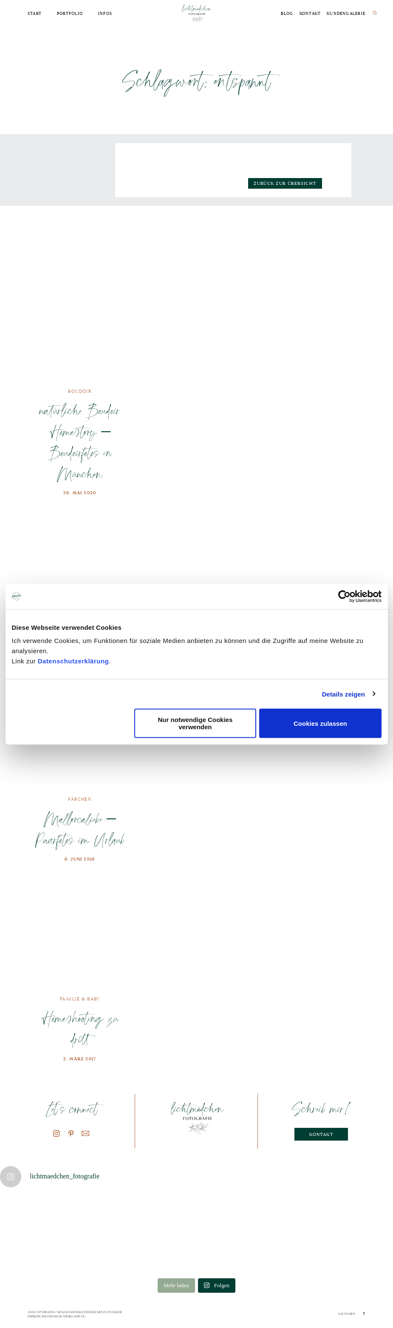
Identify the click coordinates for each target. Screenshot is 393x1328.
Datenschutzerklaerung (65, 1316)
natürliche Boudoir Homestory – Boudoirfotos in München (80, 442)
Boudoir (79, 391)
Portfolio (70, 14)
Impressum (36, 1316)
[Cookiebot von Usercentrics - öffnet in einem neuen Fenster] (344, 596)
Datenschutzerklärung (73, 661)
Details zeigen (343, 693)
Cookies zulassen (320, 723)
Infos (105, 14)
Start (35, 14)
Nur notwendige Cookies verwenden (195, 723)
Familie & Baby (80, 999)
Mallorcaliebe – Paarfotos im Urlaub (79, 829)
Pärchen (79, 799)
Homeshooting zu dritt (80, 1029)
